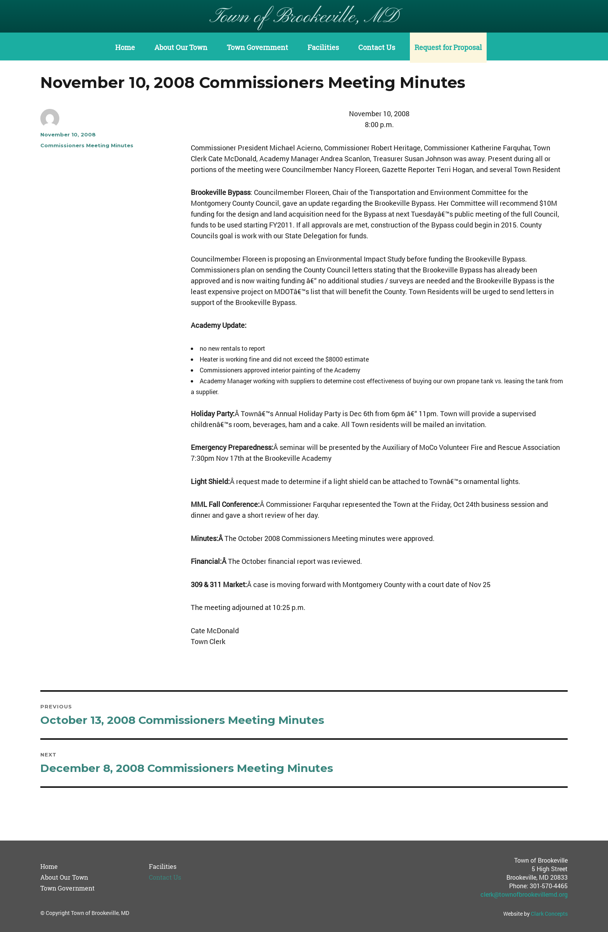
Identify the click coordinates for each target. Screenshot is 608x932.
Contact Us (376, 47)
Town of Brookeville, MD (304, 17)
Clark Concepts (549, 913)
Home (125, 47)
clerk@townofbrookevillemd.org (524, 894)
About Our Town (180, 47)
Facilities (323, 47)
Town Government (257, 47)
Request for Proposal (448, 47)
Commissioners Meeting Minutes (86, 145)
